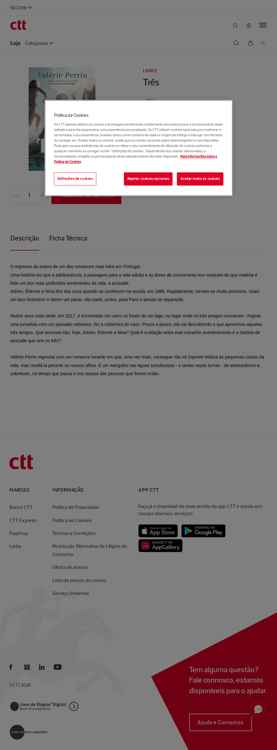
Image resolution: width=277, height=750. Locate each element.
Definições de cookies (75, 179)
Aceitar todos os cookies (200, 179)
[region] (139, 148)
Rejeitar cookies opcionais (148, 179)
